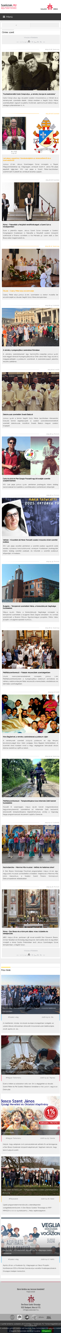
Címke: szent (8, 32)
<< (18, 42)
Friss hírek (5, 970)
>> (44, 42)
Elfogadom (46, 1331)
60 (38, 42)
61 (41, 42)
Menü (8, 16)
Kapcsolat (31, 1292)
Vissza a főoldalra (31, 37)
